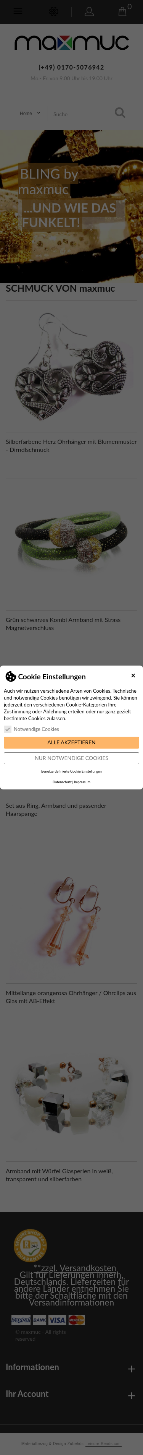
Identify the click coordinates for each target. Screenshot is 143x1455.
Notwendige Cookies (31, 729)
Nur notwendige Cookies (71, 758)
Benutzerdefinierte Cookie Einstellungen (71, 771)
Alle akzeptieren (71, 742)
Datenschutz (62, 782)
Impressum (82, 782)
